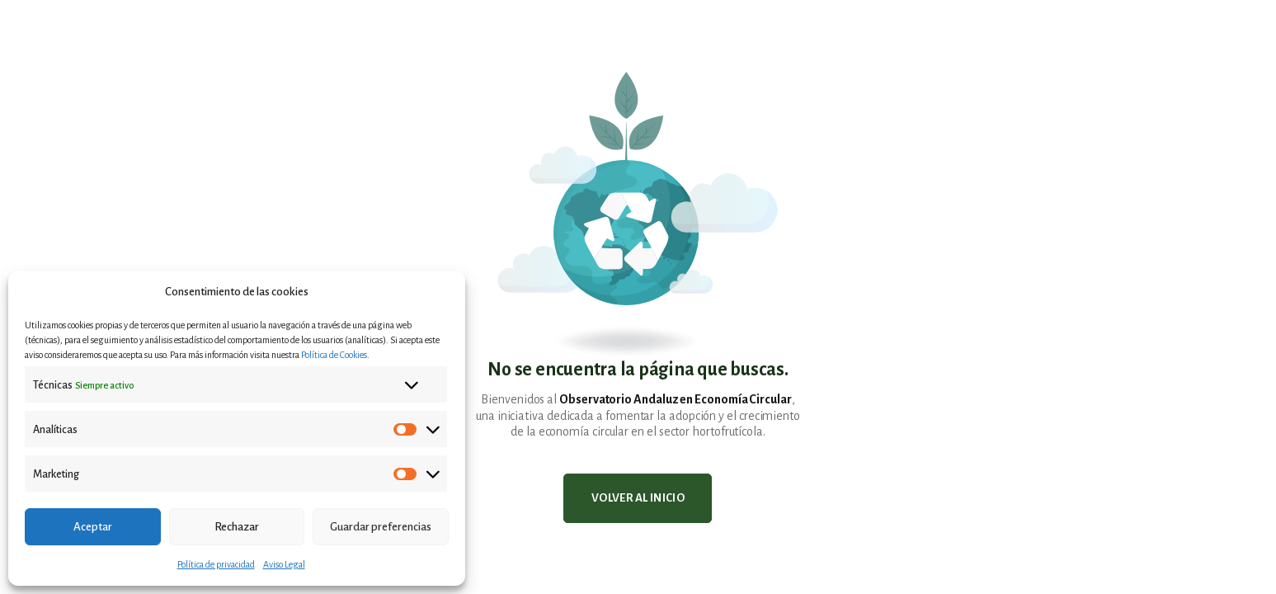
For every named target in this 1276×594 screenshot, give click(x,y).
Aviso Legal (284, 564)
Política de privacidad (216, 564)
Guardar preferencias (380, 527)
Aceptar (92, 527)
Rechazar (236, 527)
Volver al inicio (638, 498)
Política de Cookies (334, 355)
